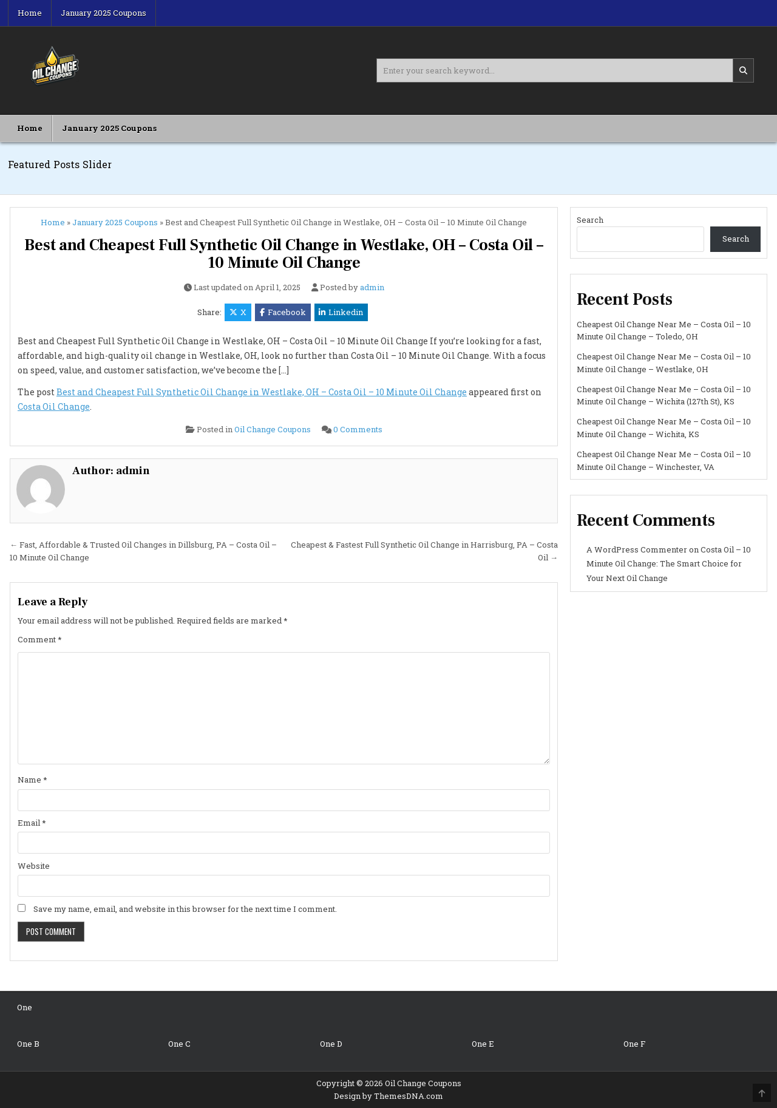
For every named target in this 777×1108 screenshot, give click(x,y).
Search (590, 219)
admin (372, 287)
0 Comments (357, 429)
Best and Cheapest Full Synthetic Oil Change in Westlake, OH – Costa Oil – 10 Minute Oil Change (283, 254)
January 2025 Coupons (103, 12)
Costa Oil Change (54, 406)
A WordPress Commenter (636, 549)
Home (30, 12)
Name (32, 779)
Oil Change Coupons (272, 429)
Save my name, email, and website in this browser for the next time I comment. (185, 908)
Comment (40, 639)
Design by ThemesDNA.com (388, 1095)
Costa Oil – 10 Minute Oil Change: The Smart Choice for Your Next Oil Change (668, 563)
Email (32, 822)
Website (34, 865)
